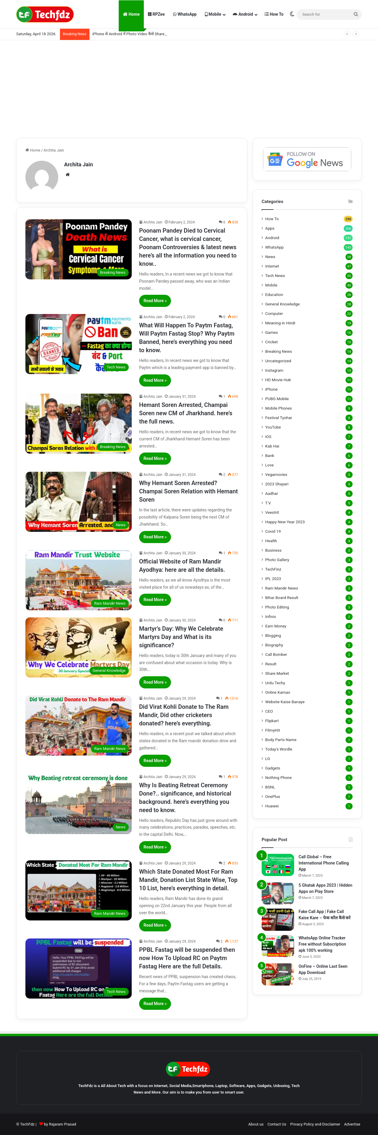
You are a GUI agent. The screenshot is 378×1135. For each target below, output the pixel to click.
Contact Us (277, 1124)
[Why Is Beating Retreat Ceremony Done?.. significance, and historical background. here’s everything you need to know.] (78, 804)
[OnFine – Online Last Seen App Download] (278, 974)
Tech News (275, 275)
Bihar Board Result (281, 597)
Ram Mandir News (281, 588)
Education (274, 294)
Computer (274, 313)
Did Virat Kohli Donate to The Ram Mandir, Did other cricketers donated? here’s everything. (184, 715)
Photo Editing (277, 607)
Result (270, 663)
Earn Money (275, 626)
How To (274, 14)
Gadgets (272, 768)
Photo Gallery (277, 559)
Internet (272, 266)
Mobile (213, 14)
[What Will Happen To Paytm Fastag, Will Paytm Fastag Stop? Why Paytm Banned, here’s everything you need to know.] (78, 344)
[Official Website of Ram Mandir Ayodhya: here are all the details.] (78, 580)
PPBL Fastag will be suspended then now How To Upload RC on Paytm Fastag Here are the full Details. (187, 958)
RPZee (156, 14)
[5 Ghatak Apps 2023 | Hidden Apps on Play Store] (278, 893)
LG (267, 758)
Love (269, 465)
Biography (274, 645)
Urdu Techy (275, 682)
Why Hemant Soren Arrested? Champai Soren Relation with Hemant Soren (188, 491)
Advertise (352, 1124)
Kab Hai (272, 446)
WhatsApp (185, 14)
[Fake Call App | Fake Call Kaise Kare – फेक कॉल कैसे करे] (278, 920)
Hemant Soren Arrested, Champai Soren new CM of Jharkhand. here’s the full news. (185, 413)
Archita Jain (78, 164)
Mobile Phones (278, 408)
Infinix (270, 616)
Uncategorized (278, 360)
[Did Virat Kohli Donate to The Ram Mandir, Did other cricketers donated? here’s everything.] (78, 726)
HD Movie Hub (278, 379)
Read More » (155, 300)
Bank (269, 455)
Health (271, 540)
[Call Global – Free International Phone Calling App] (278, 865)
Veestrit (272, 512)
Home (131, 14)
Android (243, 14)
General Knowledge (282, 304)
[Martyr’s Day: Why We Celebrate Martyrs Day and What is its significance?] (78, 647)
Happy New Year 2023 (285, 521)
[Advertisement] (189, 87)
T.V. (268, 502)
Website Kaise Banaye (285, 701)
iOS (268, 436)
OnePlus (272, 796)
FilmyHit (272, 730)
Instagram (274, 370)
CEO (269, 711)
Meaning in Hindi (280, 323)
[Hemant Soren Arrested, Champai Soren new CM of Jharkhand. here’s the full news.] (78, 424)
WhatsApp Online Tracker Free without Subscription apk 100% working (322, 944)
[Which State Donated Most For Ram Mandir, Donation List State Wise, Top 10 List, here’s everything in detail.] (78, 890)
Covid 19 (273, 531)
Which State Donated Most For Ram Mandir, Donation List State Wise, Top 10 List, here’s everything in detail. (188, 880)
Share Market (277, 673)
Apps (269, 228)
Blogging (273, 635)
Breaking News (278, 351)
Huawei (271, 806)
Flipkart (272, 720)
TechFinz (273, 569)
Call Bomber (276, 654)
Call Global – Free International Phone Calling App (324, 863)
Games (271, 332)
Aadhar (271, 493)
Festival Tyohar (278, 417)
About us (256, 1124)
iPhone (271, 389)
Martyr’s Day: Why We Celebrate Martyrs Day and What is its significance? (181, 637)
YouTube (273, 427)
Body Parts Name (280, 739)
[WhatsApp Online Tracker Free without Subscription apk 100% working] (278, 946)
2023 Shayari (277, 484)
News (270, 256)
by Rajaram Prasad (60, 1124)
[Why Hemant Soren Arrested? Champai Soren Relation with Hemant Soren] (78, 502)
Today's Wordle (278, 749)
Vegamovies (276, 474)
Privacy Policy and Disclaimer (315, 1124)
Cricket (271, 341)
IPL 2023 (273, 578)
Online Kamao (277, 692)
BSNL (270, 787)
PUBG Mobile (277, 398)
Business (273, 550)
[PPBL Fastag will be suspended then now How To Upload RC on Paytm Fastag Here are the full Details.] (78, 968)
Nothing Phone (278, 777)
